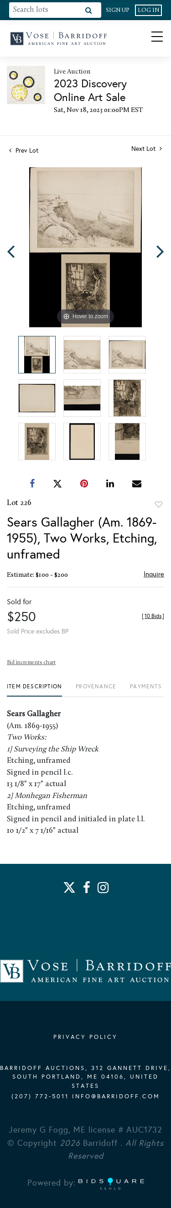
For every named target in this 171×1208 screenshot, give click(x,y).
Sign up (118, 10)
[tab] (34, 690)
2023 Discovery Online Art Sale (90, 90)
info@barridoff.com (116, 1096)
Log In (148, 10)
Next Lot (146, 149)
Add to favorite (158, 505)
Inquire (154, 574)
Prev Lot (23, 150)
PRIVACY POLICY (85, 1037)
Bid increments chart (31, 662)
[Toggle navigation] (149, 38)
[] (153, 616)
